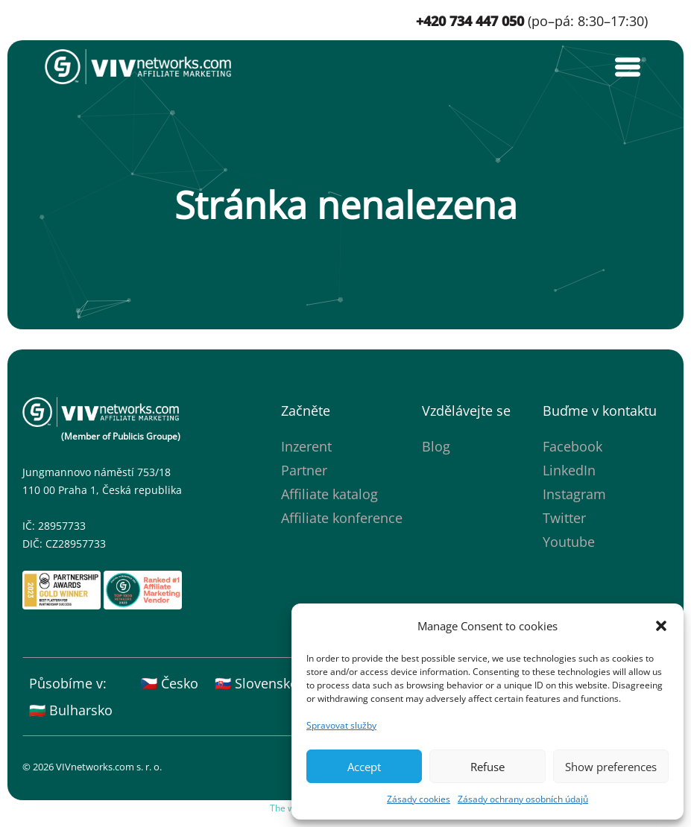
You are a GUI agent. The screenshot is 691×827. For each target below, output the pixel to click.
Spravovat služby (341, 725)
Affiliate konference (342, 518)
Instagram (574, 494)
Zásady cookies (418, 799)
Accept (364, 766)
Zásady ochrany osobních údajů (523, 799)
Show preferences (611, 766)
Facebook (572, 446)
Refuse (487, 766)
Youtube (569, 542)
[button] (661, 625)
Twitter (564, 518)
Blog (436, 446)
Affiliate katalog (329, 494)
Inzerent (306, 446)
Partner (304, 470)
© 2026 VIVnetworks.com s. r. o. (92, 766)
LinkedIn (569, 470)
